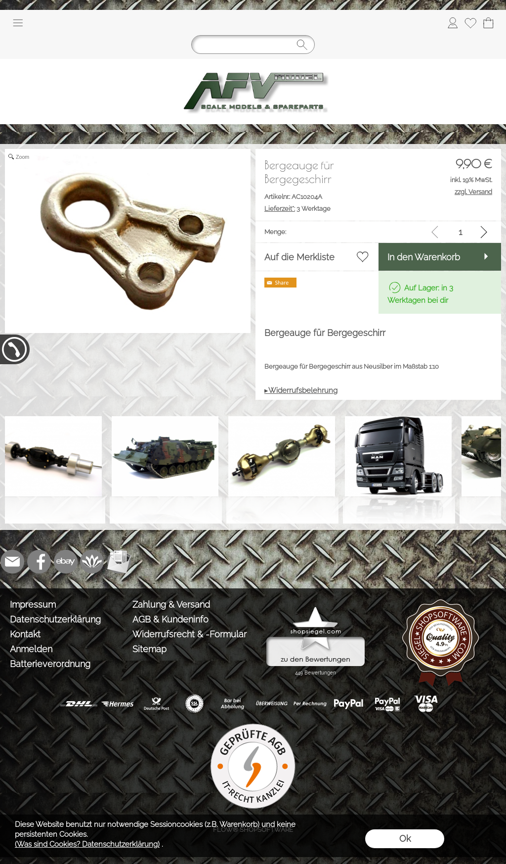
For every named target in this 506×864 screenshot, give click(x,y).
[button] (18, 22)
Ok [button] (405, 838)
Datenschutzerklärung (55, 619)
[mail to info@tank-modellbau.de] (12, 561)
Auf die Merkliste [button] (299, 257)
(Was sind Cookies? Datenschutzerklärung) (87, 844)
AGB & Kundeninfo (170, 619)
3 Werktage (297, 208)
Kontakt (25, 634)
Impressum (33, 604)
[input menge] (460, 231)
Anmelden (31, 649)
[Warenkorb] (488, 22)
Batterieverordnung (50, 664)
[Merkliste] (470, 22)
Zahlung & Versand (171, 604)
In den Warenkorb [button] (423, 257)
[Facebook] (39, 561)
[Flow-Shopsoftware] (92, 561)
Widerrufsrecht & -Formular (189, 634)
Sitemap (149, 649)
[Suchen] (253, 44)
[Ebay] (65, 561)
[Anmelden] (452, 22)
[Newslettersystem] (119, 561)
